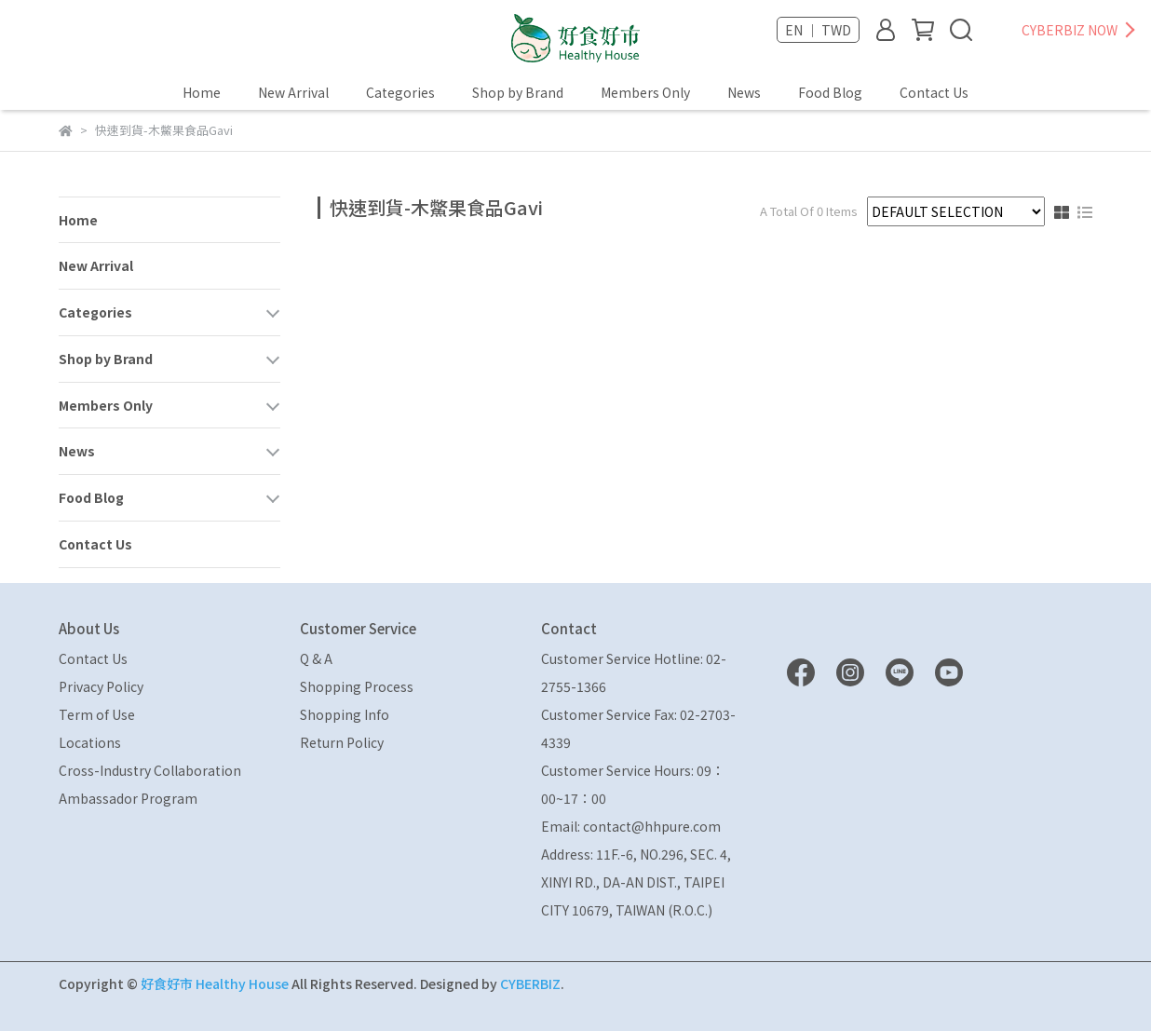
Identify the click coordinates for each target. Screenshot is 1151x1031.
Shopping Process (356, 686)
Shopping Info (344, 714)
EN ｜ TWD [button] (818, 29)
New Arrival (293, 92)
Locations (90, 742)
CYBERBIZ (530, 983)
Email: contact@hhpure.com (631, 826)
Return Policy (342, 742)
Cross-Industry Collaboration (150, 770)
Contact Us (934, 92)
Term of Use (97, 714)
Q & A (316, 658)
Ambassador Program (128, 798)
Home (202, 92)
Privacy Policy (101, 686)
